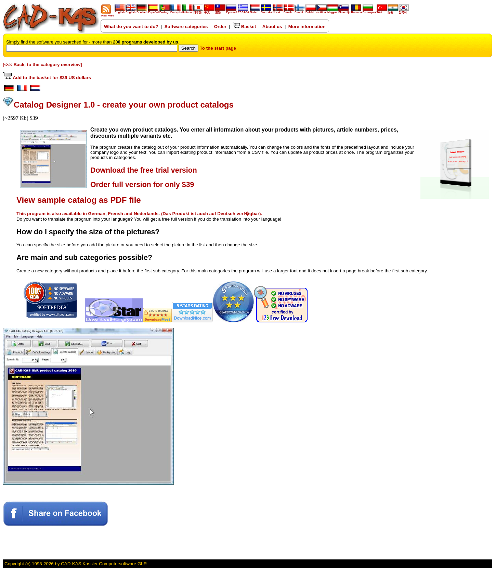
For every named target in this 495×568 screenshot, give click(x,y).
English (120, 11)
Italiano (187, 11)
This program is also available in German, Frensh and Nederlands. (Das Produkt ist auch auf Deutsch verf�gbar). (139, 213)
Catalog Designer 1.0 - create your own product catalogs (124, 104)
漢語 (220, 11)
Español (153, 11)
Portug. (164, 11)
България (369, 11)
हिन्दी (393, 11)
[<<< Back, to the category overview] (42, 64)
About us (272, 26)
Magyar (332, 11)
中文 (209, 11)
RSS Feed (107, 14)
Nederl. (255, 11)
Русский (231, 12)
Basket (244, 26)
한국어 (404, 11)
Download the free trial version (143, 170)
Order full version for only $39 (142, 185)
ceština (321, 11)
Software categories (186, 26)
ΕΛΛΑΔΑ (243, 12)
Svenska (266, 11)
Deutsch (141, 11)
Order (220, 26)
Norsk (278, 11)
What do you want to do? (131, 26)
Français (176, 11)
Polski (310, 11)
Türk (382, 11)
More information (307, 26)
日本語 (198, 11)
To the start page (218, 48)
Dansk (289, 11)
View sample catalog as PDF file (78, 200)
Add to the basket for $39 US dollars (47, 77)
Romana (356, 11)
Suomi (300, 11)
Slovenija (344, 11)
